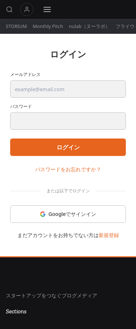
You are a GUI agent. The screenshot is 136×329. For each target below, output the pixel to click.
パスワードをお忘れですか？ (68, 169)
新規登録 (109, 235)
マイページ (27, 9)
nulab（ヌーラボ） (89, 26)
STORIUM (16, 26)
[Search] (9, 9)
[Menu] (47, 9)
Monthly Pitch (48, 26)
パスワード (21, 106)
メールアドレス (25, 74)
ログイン (68, 147)
